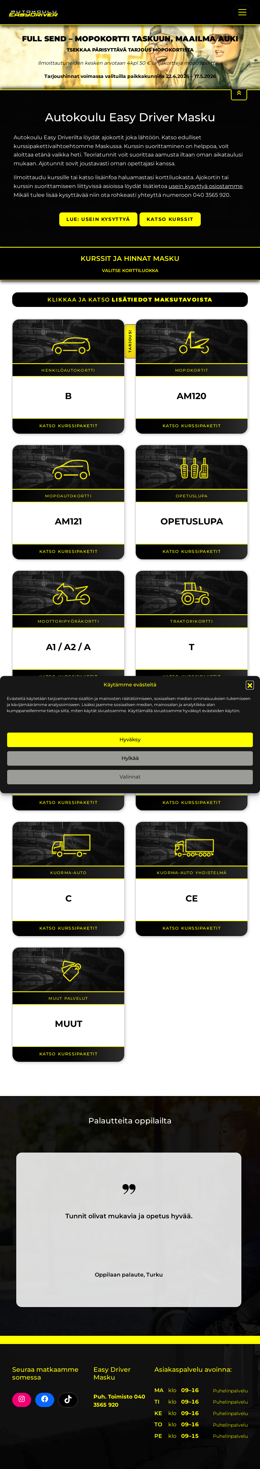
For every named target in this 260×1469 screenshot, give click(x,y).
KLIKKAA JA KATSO (130, 299)
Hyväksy (130, 739)
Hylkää (130, 758)
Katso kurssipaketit (68, 425)
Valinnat (130, 776)
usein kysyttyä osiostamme (206, 186)
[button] (249, 685)
